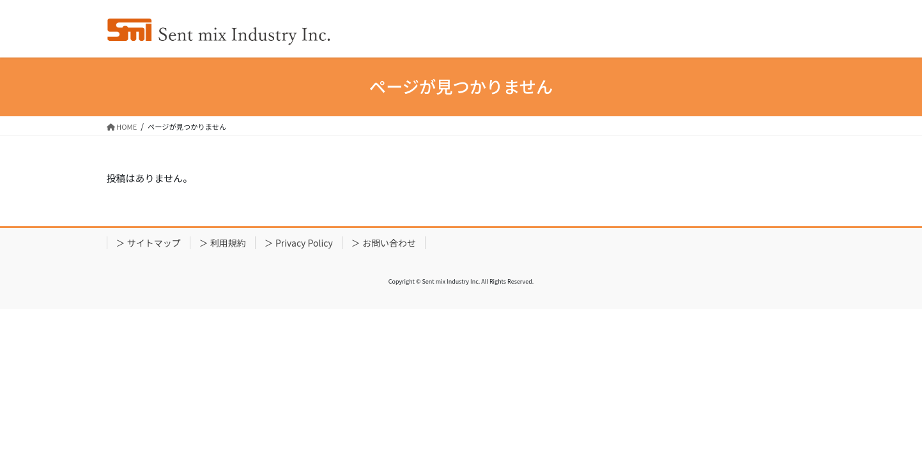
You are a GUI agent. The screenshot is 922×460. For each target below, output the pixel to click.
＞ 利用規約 (222, 242)
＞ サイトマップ (148, 242)
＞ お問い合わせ (383, 242)
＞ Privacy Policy (299, 242)
